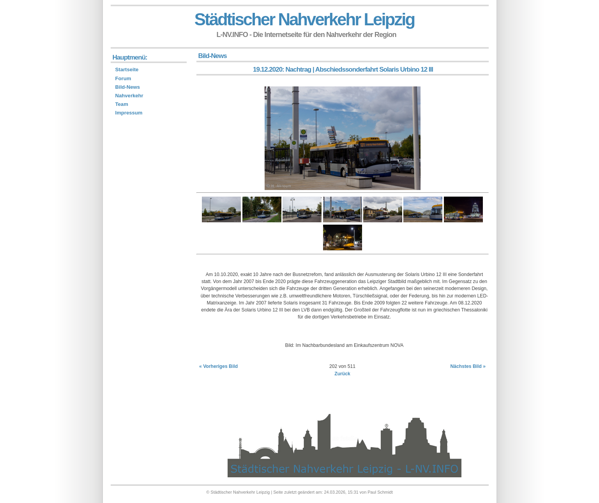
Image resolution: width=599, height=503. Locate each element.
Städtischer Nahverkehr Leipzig (304, 19)
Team (121, 104)
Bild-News (127, 87)
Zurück (342, 373)
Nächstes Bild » (468, 366)
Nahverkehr (129, 95)
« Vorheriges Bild (218, 366)
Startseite (127, 69)
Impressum (129, 113)
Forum (123, 78)
